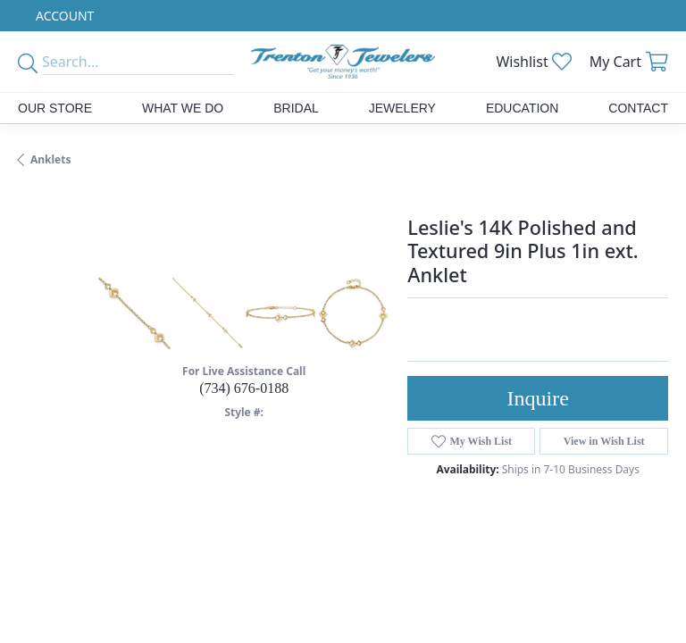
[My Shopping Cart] (629, 61)
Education (522, 108)
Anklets (50, 159)
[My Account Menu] (65, 15)
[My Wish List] (533, 61)
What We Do (182, 108)
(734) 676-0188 (244, 388)
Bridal (296, 108)
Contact (638, 108)
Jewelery (402, 108)
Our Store (55, 108)
